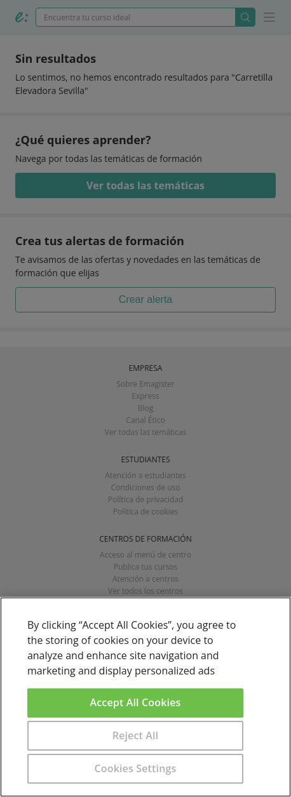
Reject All (135, 735)
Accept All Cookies (135, 702)
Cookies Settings (136, 768)
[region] (145, 697)
